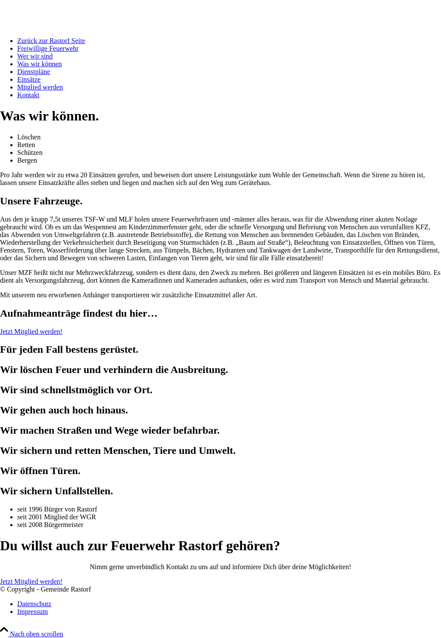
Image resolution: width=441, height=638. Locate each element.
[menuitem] (229, 41)
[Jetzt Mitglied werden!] (31, 331)
